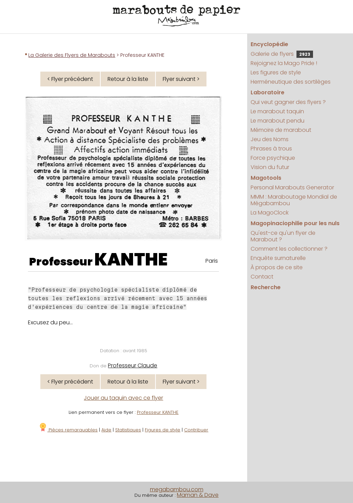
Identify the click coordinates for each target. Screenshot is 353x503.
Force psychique (273, 158)
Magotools (266, 178)
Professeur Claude (132, 365)
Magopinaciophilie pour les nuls (295, 223)
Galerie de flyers (282, 54)
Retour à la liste (128, 79)
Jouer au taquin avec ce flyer (123, 398)
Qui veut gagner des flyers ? (288, 102)
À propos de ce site (277, 267)
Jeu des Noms (270, 139)
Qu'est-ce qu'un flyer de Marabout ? (283, 236)
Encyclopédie (269, 44)
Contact (262, 277)
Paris (211, 261)
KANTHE (131, 260)
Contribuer (196, 430)
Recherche (266, 287)
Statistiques (128, 430)
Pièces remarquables (68, 430)
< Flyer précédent (70, 79)
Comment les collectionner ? (289, 249)
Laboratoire (267, 92)
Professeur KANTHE (158, 412)
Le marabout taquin (277, 111)
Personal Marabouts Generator (292, 187)
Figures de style (162, 430)
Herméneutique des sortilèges (291, 82)
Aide (106, 430)
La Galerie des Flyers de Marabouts (71, 55)
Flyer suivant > (181, 79)
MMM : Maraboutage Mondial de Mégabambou (294, 200)
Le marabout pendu (277, 121)
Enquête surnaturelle (278, 258)
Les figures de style (276, 72)
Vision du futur (270, 167)
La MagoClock (270, 213)
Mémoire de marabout (281, 130)
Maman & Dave (198, 495)
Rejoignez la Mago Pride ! (284, 63)
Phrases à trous (271, 149)
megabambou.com (176, 489)
